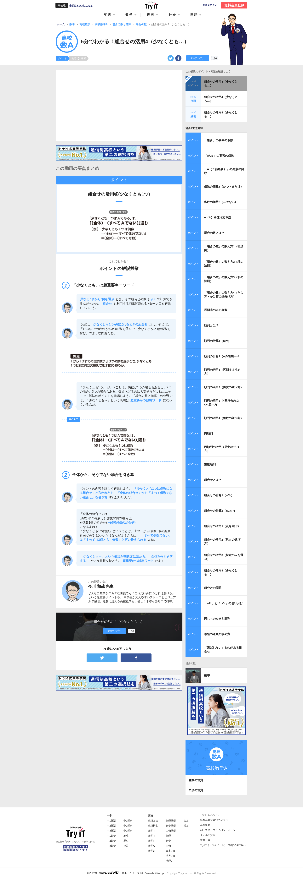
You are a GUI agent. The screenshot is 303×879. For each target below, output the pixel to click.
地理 (126, 835)
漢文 (186, 825)
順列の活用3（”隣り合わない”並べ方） (221, 402)
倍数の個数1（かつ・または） (223, 186)
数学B (151, 850)
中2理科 (127, 825)
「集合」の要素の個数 (218, 140)
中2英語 (111, 825)
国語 (194, 14)
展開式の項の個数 (215, 310)
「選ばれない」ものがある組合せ (223, 649)
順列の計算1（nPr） (217, 340)
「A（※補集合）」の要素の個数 (224, 171)
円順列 (208, 433)
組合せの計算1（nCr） (219, 495)
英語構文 (153, 825)
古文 (186, 820)
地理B (169, 860)
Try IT (151, 5)
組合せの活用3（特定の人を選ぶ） (223, 556)
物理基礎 (171, 820)
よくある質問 (207, 835)
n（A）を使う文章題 (217, 217)
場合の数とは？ (214, 232)
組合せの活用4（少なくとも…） (220, 83)
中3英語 (111, 830)
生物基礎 (171, 830)
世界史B (170, 855)
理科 (151, 14)
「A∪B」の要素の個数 (219, 155)
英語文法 (153, 820)
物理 (168, 835)
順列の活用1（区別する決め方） (222, 371)
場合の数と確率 (194, 128)
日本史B (170, 850)
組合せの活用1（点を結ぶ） (222, 526)
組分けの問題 (212, 587)
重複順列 (210, 464)
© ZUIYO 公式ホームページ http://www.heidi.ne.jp (125, 873)
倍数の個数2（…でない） (220, 202)
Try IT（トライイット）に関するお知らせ (223, 845)
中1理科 (127, 820)
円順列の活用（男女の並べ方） (221, 448)
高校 (150, 815)
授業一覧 (205, 840)
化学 (168, 840)
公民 (126, 845)
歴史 (126, 840)
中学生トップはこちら (81, 5)
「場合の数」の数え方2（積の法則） (223, 263)
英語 (107, 14)
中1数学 (111, 835)
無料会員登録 (234, 5)
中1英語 (111, 820)
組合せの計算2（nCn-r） (220, 510)
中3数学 (111, 845)
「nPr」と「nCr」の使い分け (223, 603)
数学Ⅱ (152, 835)
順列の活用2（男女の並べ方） (223, 387)
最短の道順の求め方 (217, 634)
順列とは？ (211, 325)
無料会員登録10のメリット (215, 820)
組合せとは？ (212, 479)
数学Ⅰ (152, 830)
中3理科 (127, 830)
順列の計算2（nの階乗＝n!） (223, 356)
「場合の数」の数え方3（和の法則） (223, 279)
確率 (207, 675)
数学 (129, 14)
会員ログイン (210, 5)
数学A (151, 845)
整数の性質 (196, 780)
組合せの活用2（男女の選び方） (222, 541)
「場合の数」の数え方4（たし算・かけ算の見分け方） (223, 294)
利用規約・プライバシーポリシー (219, 830)
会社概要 (205, 825)
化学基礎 (171, 825)
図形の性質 (196, 790)
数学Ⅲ (152, 840)
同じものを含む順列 (217, 618)
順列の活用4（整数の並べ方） (223, 418)
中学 (109, 815)
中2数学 (111, 840)
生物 (168, 845)
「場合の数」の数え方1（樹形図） (223, 248)
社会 (172, 14)
